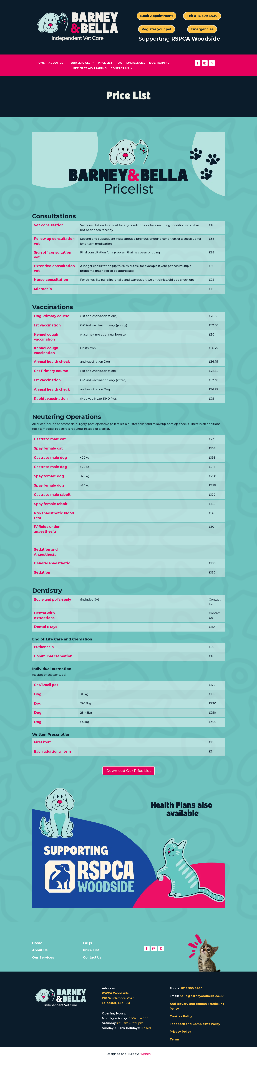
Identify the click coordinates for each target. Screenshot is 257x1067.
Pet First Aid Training (90, 68)
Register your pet (157, 29)
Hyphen (145, 1054)
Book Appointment (156, 16)
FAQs (87, 943)
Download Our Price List (128, 771)
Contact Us (119, 68)
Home (40, 63)
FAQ (119, 63)
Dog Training (159, 63)
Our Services (80, 63)
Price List (105, 63)
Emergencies (202, 29)
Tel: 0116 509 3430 (202, 16)
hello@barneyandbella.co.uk (201, 996)
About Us (56, 63)
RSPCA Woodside (195, 38)
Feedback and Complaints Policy (195, 1024)
